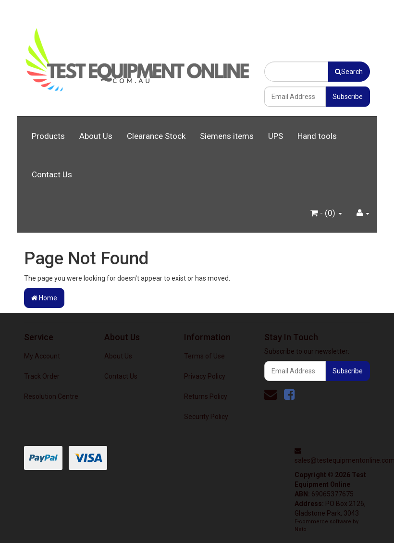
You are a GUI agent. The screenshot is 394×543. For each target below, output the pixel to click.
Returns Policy (205, 396)
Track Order (42, 376)
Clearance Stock (156, 136)
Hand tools (317, 136)
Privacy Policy (204, 376)
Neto (301, 529)
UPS (275, 136)
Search (349, 71)
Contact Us (52, 174)
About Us (95, 136)
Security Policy (206, 416)
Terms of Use (204, 356)
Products (48, 136)
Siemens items (227, 136)
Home (44, 298)
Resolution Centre (51, 396)
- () (326, 213)
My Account (42, 356)
